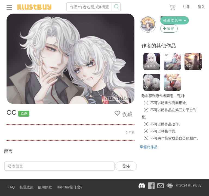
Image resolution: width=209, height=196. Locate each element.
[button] (173, 6)
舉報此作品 (149, 147)
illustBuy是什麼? (69, 187)
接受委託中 (174, 20)
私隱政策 (26, 187)
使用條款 (45, 187)
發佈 (126, 166)
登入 (201, 6)
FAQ (11, 187)
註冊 (186, 6)
